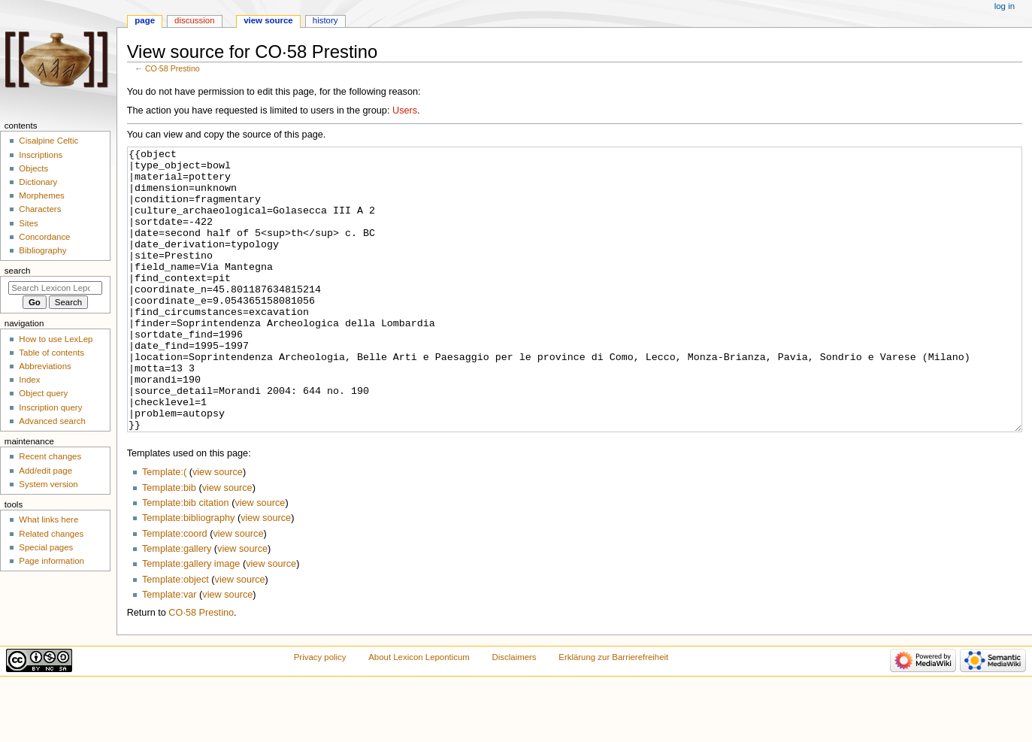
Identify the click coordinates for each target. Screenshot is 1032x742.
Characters (40, 209)
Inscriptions (40, 154)
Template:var (169, 651)
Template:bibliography (188, 574)
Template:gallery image (191, 620)
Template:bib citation (185, 559)
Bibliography (42, 250)
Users (404, 110)
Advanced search (52, 421)
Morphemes (41, 195)
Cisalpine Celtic (48, 140)
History (325, 20)
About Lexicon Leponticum (419, 713)
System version (48, 484)
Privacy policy (320, 713)
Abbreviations (45, 366)
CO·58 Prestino (172, 68)
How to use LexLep (55, 339)
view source (217, 528)
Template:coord (174, 590)
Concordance (44, 236)
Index (29, 379)
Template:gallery (176, 605)
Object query (43, 393)
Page (145, 20)
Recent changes (50, 456)
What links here (48, 519)
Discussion (194, 20)
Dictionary (38, 181)
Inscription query (50, 407)
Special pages (46, 547)
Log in (1004, 6)
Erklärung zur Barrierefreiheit (613, 713)
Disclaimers (514, 713)
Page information (51, 560)
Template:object (175, 636)
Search (18, 270)
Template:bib (169, 544)
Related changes (51, 533)
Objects (33, 168)
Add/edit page (45, 470)
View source (268, 20)
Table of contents (51, 352)
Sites (28, 223)
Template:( (164, 528)
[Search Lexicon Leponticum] (55, 288)
